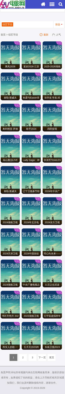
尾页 (51, 357)
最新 (44, 34)
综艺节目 (13, 34)
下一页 (42, 357)
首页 (3, 34)
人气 (57, 34)
